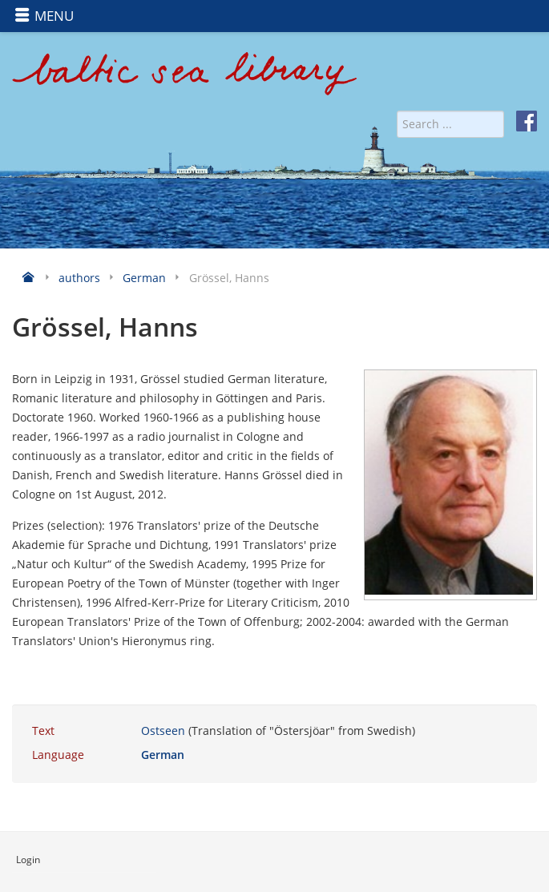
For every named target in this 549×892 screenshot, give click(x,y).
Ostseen (163, 730)
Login (28, 860)
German (162, 754)
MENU (44, 15)
